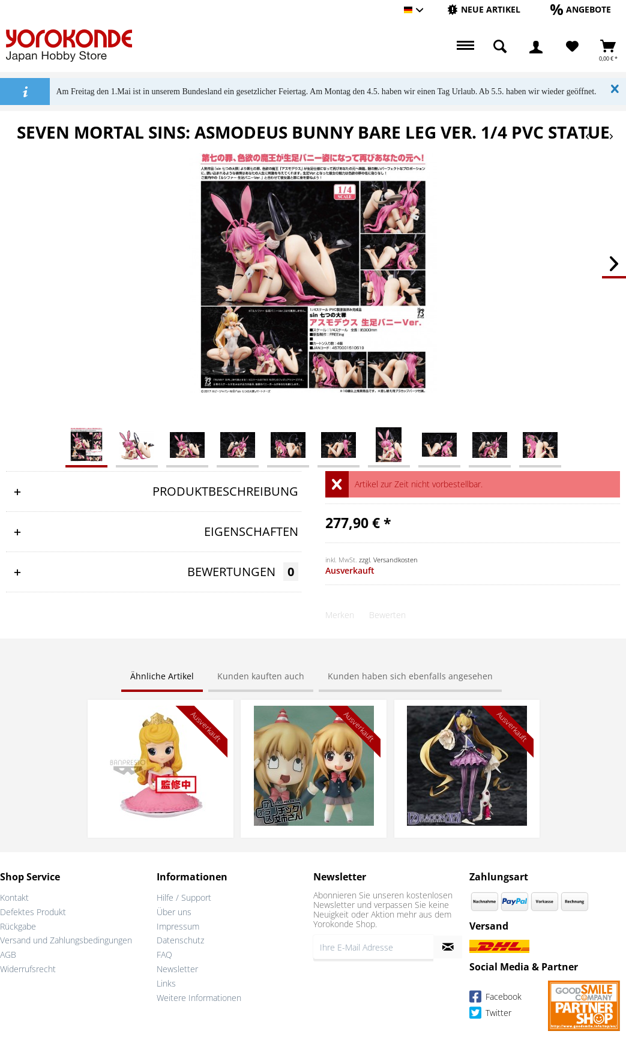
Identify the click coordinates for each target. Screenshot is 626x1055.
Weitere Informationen (199, 997)
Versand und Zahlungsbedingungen (66, 940)
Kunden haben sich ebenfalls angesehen (410, 676)
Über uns (174, 912)
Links (166, 983)
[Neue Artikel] (483, 9)
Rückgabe (18, 926)
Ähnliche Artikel (162, 676)
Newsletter (177, 969)
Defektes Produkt (33, 912)
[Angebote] (580, 9)
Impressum (178, 926)
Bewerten (387, 615)
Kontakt (14, 897)
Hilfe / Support (184, 897)
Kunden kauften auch (260, 676)
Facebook (495, 998)
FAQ (164, 954)
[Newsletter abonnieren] (448, 947)
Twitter (490, 1014)
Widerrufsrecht (28, 969)
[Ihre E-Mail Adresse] (373, 947)
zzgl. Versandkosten (388, 559)
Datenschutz (180, 940)
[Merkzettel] (572, 47)
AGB (8, 954)
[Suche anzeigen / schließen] (500, 47)
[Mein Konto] (536, 47)
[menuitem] (483, 9)
